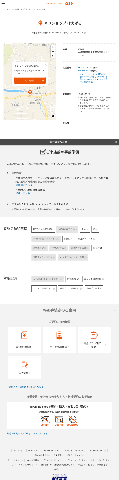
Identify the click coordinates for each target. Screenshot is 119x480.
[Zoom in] (53, 47)
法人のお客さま (41, 455)
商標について (59, 469)
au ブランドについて (52, 451)
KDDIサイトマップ (74, 455)
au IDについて (34, 451)
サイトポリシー (14, 460)
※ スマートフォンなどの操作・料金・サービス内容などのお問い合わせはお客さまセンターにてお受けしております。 (93, 78)
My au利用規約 (33, 460)
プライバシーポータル (76, 460)
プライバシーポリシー (52, 460)
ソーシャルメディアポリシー (23, 465)
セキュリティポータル (100, 460)
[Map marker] (30, 93)
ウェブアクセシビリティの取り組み (92, 465)
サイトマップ (18, 451)
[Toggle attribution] (53, 116)
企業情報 (57, 455)
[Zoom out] (53, 51)
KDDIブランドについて (74, 451)
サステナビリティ (96, 451)
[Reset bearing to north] (53, 56)
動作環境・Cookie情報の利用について (56, 465)
